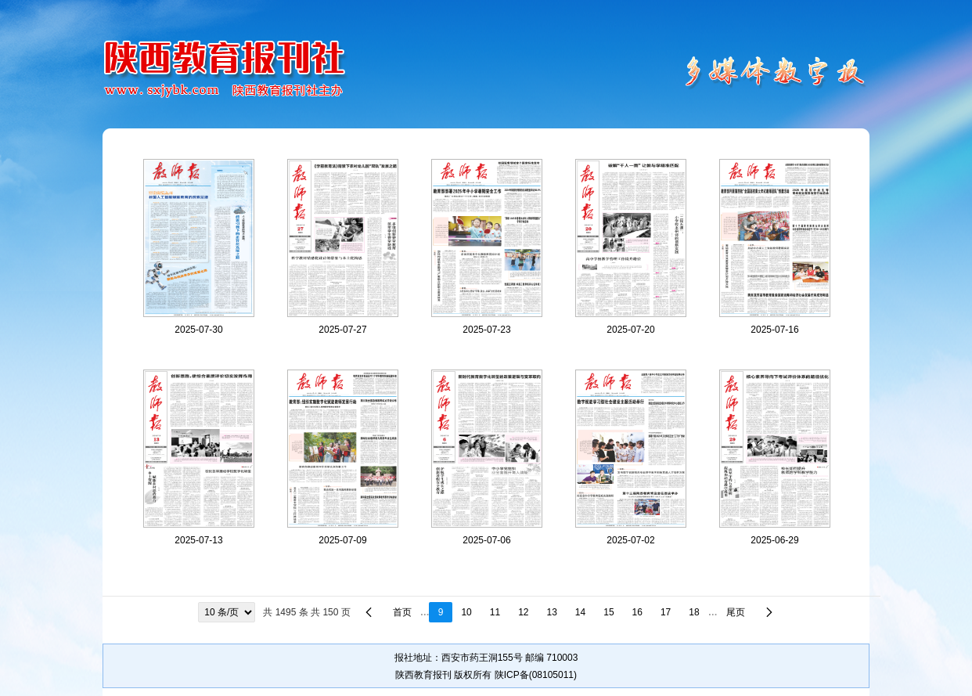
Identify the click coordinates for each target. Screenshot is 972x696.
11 (495, 612)
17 (666, 612)
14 (580, 612)
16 (637, 612)
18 (694, 612)
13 (552, 612)
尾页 (735, 612)
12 (523, 612)
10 (466, 612)
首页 (402, 612)
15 (608, 612)
